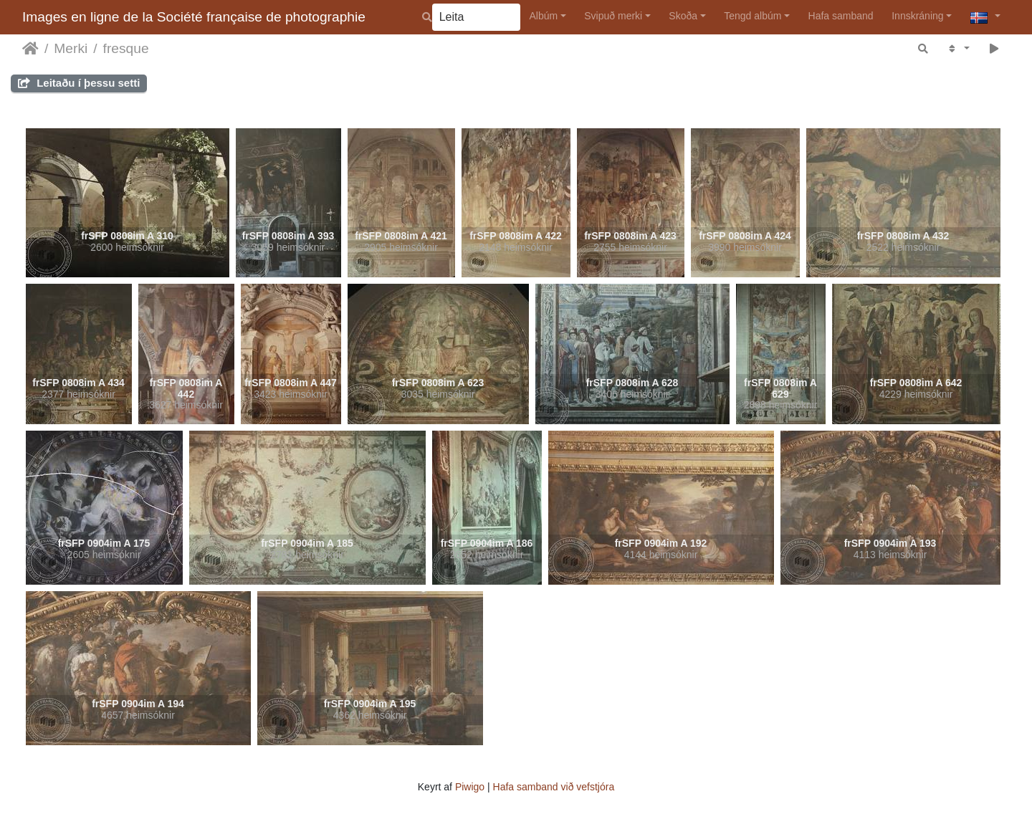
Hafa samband (841, 15)
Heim (30, 49)
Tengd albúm (752, 15)
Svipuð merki (613, 15)
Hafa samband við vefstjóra (554, 787)
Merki (70, 48)
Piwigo (469, 787)
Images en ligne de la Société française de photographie (194, 16)
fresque (126, 48)
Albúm (543, 15)
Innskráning (917, 15)
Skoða (683, 15)
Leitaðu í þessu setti (79, 83)
